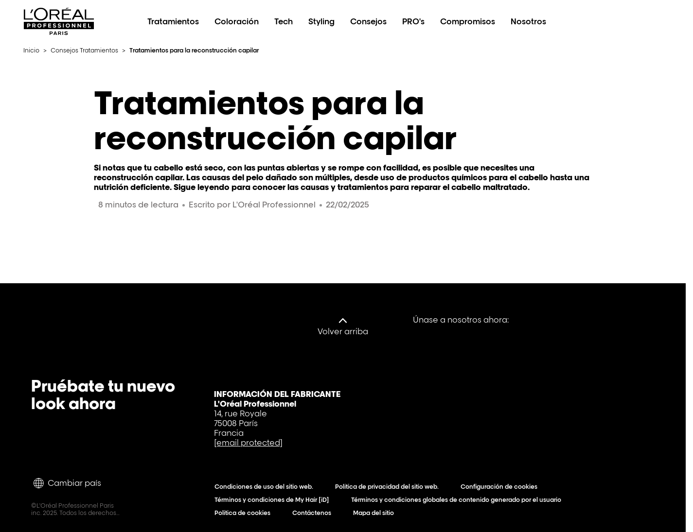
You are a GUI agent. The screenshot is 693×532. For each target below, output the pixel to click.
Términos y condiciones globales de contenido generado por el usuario (458, 499)
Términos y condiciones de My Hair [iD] (274, 499)
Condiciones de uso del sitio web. (266, 486)
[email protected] (248, 442)
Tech (283, 21)
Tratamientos (173, 21)
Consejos (368, 21)
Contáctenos (314, 512)
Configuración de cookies (501, 486)
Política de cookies (244, 512)
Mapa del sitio (375, 512)
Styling (321, 21)
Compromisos (467, 21)
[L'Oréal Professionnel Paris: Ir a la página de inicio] (58, 32)
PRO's (413, 21)
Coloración (236, 21)
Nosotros (528, 21)
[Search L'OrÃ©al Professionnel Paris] (634, 21)
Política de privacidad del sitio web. (389, 486)
